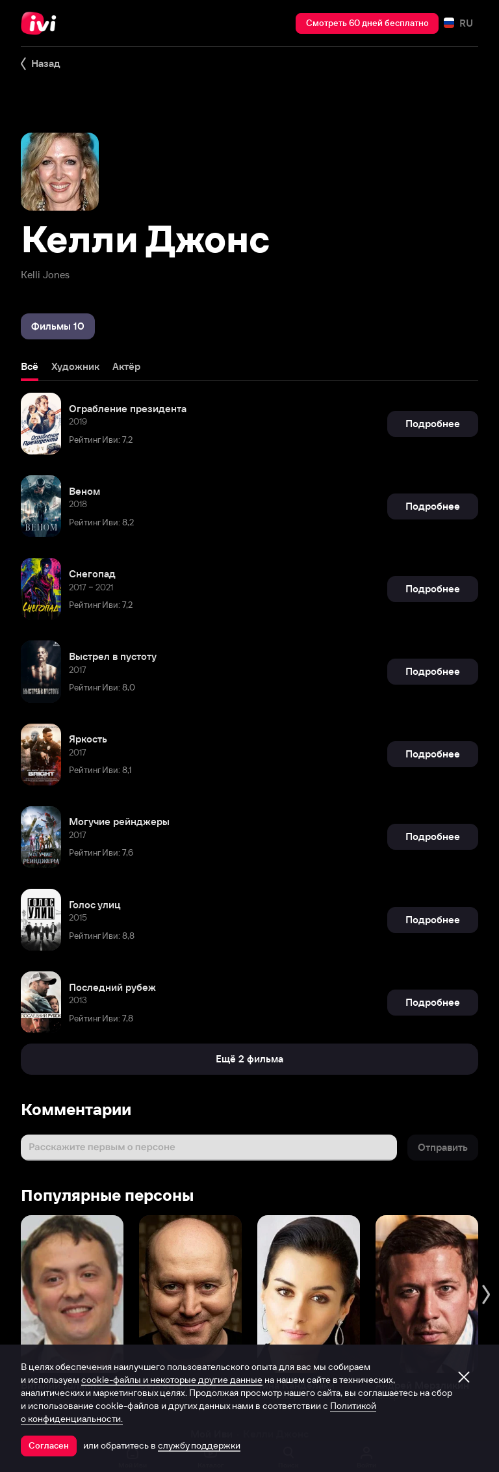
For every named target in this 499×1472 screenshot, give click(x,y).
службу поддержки (199, 1445)
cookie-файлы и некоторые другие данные (171, 1379)
